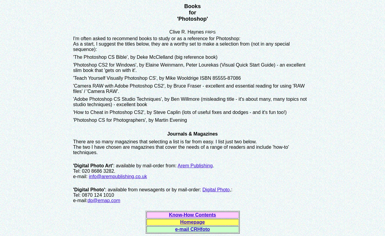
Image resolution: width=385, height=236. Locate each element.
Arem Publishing (195, 165)
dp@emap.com (104, 200)
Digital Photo (216, 189)
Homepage (192, 222)
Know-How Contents (192, 214)
